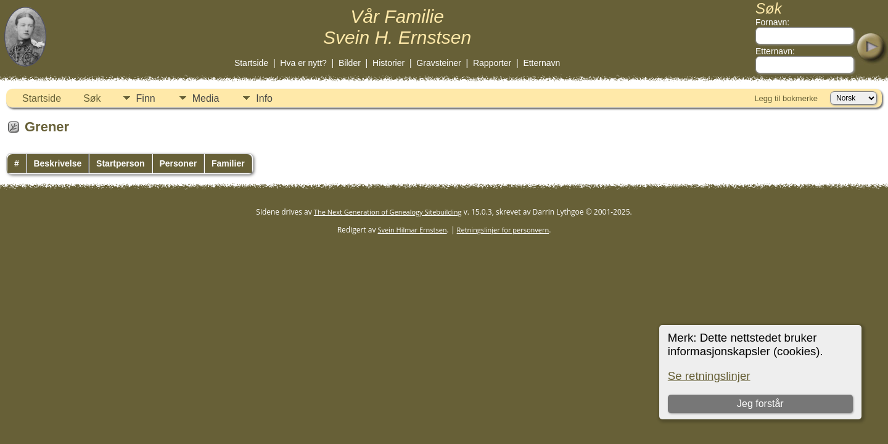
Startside (251, 63)
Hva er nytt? (303, 63)
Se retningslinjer (709, 375)
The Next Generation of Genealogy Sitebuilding (388, 211)
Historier (388, 63)
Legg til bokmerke (786, 98)
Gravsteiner (438, 63)
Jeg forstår (760, 403)
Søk (92, 98)
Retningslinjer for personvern (503, 229)
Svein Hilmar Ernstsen (412, 229)
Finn (145, 98)
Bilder (350, 63)
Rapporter (492, 63)
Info (264, 98)
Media (206, 98)
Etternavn (541, 63)
